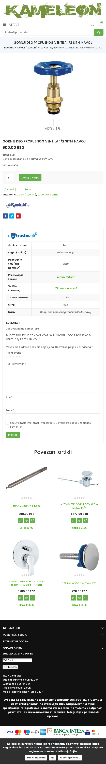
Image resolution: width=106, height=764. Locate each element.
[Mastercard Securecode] (95, 732)
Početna (9, 47)
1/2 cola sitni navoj (66, 288)
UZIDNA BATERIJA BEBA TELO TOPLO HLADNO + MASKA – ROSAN (27, 583)
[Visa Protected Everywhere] (88, 732)
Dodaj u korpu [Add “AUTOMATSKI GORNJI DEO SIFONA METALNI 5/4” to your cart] (73, 520)
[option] (53, 95)
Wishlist (92, 24)
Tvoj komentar (16, 364)
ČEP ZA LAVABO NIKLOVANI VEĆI (79, 583)
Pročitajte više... (70, 757)
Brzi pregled (26, 520)
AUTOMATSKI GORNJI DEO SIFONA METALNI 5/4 (79, 506)
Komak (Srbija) (66, 277)
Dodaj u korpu (30, 177)
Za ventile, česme (51, 47)
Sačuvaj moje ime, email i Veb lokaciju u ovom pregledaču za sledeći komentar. (50, 425)
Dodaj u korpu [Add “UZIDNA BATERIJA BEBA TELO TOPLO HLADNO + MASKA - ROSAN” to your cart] (20, 598)
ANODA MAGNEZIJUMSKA (26, 506)
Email (10, 410)
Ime (9, 397)
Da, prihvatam (36, 757)
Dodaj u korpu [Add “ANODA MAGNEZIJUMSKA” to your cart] (20, 520)
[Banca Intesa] (66, 732)
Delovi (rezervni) (27, 47)
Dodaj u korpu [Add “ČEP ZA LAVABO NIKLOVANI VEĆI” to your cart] (73, 598)
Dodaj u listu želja (19, 189)
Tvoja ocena (14, 352)
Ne (52, 757)
